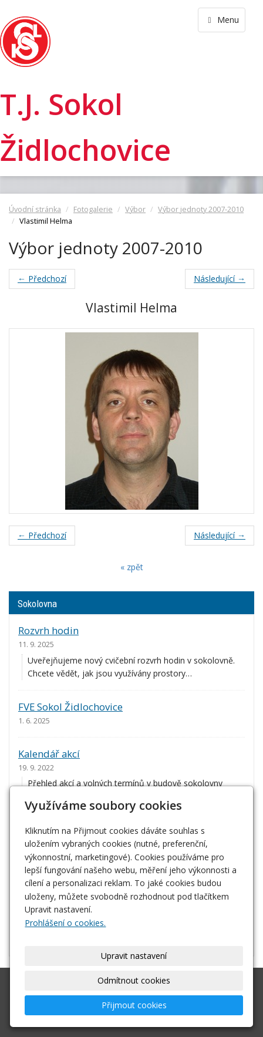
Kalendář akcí (49, 753)
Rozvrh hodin (48, 630)
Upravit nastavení (134, 955)
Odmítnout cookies (133, 980)
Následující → (219, 278)
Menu (221, 19)
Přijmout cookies (134, 1005)
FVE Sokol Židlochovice (70, 706)
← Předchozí (42, 278)
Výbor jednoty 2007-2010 (201, 209)
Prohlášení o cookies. (65, 922)
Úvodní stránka (35, 209)
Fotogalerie (93, 209)
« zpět (131, 567)
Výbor (135, 209)
